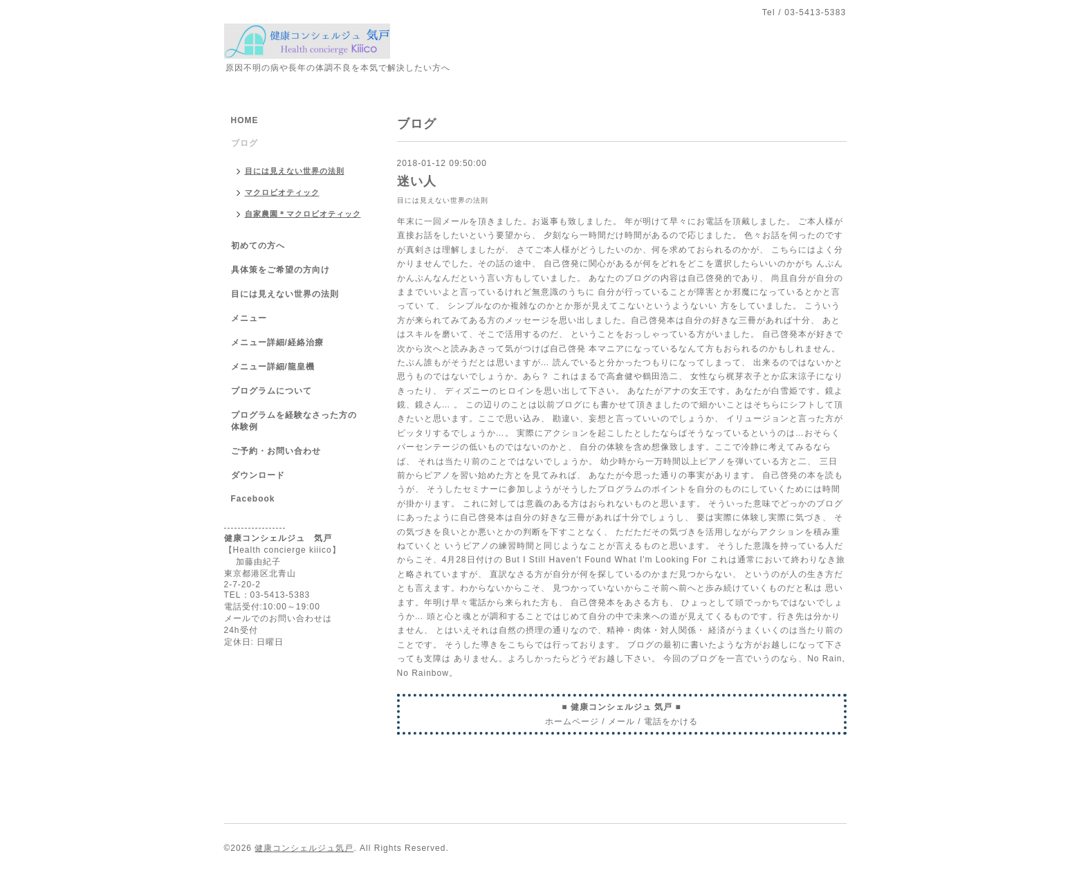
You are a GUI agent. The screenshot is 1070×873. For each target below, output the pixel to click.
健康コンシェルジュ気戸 (304, 848)
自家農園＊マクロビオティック (303, 214)
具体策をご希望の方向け (280, 270)
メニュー (249, 318)
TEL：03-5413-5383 (267, 595)
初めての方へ (258, 245)
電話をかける (671, 721)
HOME (245, 120)
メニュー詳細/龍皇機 (273, 366)
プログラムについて (271, 391)
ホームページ (572, 721)
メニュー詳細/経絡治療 (277, 342)
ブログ (244, 143)
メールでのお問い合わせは (278, 618)
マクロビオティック (282, 192)
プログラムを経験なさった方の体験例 (294, 421)
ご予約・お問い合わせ (276, 451)
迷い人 (416, 181)
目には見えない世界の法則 (442, 200)
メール (621, 721)
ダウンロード (258, 475)
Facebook (253, 499)
